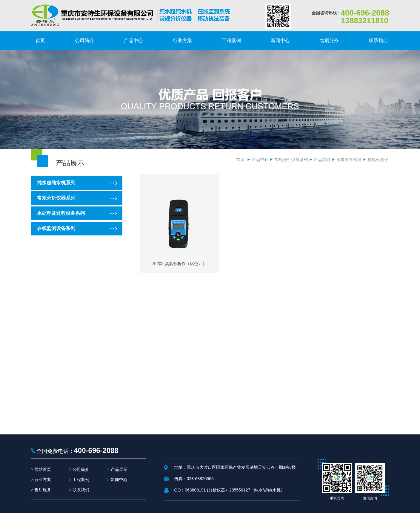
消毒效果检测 (348, 159)
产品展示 (119, 469)
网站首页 (42, 469)
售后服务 (42, 490)
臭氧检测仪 (377, 159)
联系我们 (81, 490)
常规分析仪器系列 (291, 159)
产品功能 (322, 159)
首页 (240, 159)
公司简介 (81, 469)
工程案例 (81, 479)
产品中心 (260, 159)
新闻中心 (119, 479)
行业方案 (42, 479)
